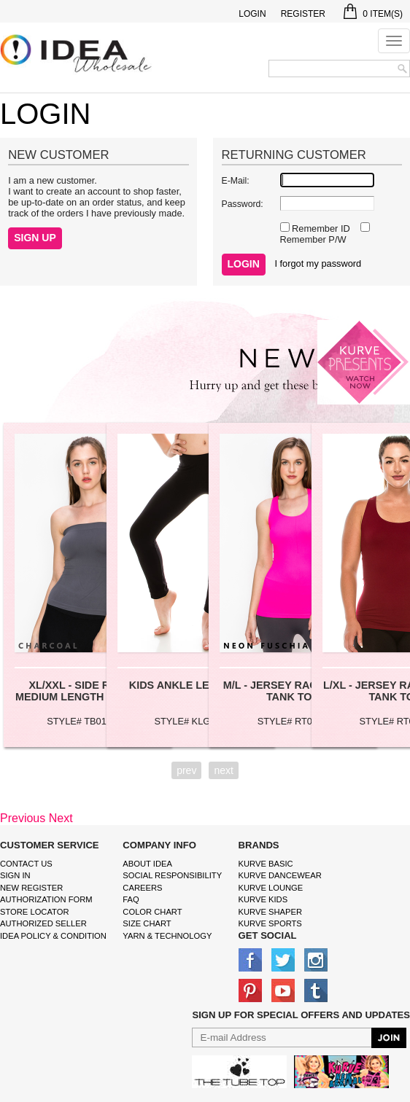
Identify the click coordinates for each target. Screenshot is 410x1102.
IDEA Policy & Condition (53, 935)
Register (303, 14)
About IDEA (147, 863)
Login (252, 14)
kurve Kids (263, 899)
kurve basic (266, 863)
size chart (147, 923)
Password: (242, 204)
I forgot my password (317, 263)
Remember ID (320, 228)
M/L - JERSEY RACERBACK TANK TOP (293, 691)
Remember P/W (313, 239)
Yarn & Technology (167, 935)
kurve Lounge (271, 887)
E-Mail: (236, 181)
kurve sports (270, 923)
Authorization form (46, 899)
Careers (142, 887)
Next (61, 818)
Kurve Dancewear (280, 875)
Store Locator (34, 911)
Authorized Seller (43, 923)
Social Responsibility (172, 875)
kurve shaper (270, 911)
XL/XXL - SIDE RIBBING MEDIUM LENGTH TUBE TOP (87, 691)
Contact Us (26, 863)
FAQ (131, 899)
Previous (22, 818)
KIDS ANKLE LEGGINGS (190, 685)
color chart (152, 911)
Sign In (15, 875)
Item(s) (373, 14)
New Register (31, 887)
